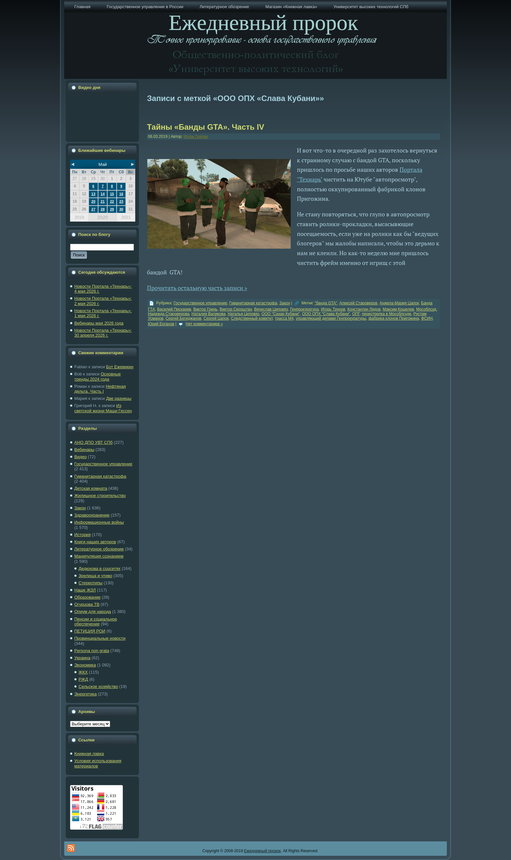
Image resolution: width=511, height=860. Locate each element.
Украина (82, 657)
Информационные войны (99, 522)
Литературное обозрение (99, 549)
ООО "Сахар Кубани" (280, 314)
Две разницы (118, 398)
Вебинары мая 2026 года (99, 323)
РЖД (83, 679)
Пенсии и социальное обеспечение (95, 622)
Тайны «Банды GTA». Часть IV (205, 127)
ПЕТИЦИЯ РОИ (89, 631)
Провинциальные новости (99, 638)
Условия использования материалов (97, 763)
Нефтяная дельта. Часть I (100, 389)
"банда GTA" (326, 303)
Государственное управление (103, 463)
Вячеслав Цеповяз (271, 309)
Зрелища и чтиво (95, 575)
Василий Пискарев (174, 309)
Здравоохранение (92, 515)
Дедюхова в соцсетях (100, 568)
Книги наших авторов (95, 541)
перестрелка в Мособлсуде (386, 314)
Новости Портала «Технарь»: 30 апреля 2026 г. (103, 333)
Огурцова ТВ (86, 604)
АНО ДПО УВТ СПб (93, 442)
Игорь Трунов (333, 309)
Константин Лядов (364, 309)
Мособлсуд (426, 309)
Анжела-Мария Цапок (399, 303)
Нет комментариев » (204, 324)
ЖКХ (83, 672)
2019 (79, 217)
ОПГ (356, 314)
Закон (80, 507)
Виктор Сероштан (236, 309)
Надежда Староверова (168, 314)
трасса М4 (284, 318)
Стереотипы (90, 582)
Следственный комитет (251, 318)
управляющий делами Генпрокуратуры (331, 318)
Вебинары (84, 449)
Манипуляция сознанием (99, 556)
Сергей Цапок (216, 318)
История (82, 534)
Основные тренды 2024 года (97, 377)
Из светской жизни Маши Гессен (103, 408)
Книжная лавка (89, 753)
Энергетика (85, 694)
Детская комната (90, 488)
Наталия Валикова (209, 314)
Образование (87, 597)
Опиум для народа (92, 611)
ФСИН (426, 318)
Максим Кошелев (398, 309)
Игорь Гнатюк (195, 136)
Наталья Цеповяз (243, 314)
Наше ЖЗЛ (85, 590)
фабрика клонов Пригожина (393, 318)
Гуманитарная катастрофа (100, 476)
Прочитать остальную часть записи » (197, 288)
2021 (126, 217)
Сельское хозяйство (98, 686)
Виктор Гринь (205, 309)
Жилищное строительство (100, 495)
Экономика (85, 665)
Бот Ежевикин (120, 366)
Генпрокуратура (304, 309)
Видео (80, 456)
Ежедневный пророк (262, 851)
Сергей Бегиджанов (183, 318)
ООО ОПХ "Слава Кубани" (326, 314)
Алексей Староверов (358, 303)
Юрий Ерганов (161, 324)
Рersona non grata (91, 650)
